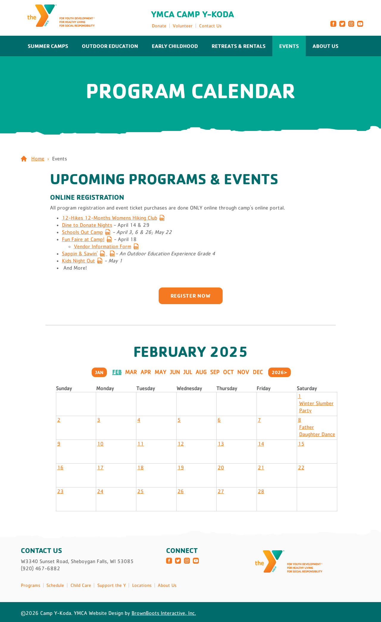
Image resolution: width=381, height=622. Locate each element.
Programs (30, 585)
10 (100, 444)
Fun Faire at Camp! (83, 239)
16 (60, 468)
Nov (243, 372)
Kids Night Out (78, 261)
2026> (279, 372)
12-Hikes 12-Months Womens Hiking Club (109, 218)
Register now (191, 295)
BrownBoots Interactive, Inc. (164, 613)
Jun (175, 372)
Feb (116, 372)
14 (261, 444)
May (160, 372)
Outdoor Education (110, 46)
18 (140, 468)
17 (100, 468)
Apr (145, 372)
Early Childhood (175, 46)
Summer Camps (48, 46)
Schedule (55, 585)
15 (301, 444)
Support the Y (111, 585)
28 (261, 491)
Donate (159, 25)
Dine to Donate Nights (87, 225)
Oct (228, 372)
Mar (131, 372)
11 (140, 444)
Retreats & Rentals (239, 46)
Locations (142, 585)
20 (221, 468)
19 (180, 468)
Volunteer (183, 25)
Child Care (81, 585)
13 (221, 444)
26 (180, 491)
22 (301, 468)
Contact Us (210, 25)
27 (221, 491)
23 (60, 491)
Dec (258, 372)
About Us (325, 46)
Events (289, 46)
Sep (214, 372)
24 (100, 491)
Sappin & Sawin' (80, 254)
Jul (187, 372)
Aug (201, 372)
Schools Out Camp (82, 232)
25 (140, 491)
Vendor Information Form (102, 246)
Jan (99, 372)
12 (180, 444)
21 (261, 468)
